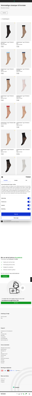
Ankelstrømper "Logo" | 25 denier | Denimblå (22, 70)
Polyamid (2, 362)
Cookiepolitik (3, 336)
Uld (1, 352)
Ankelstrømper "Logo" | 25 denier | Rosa (22, 123)
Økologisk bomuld (4, 353)
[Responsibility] (23, 394)
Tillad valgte (16, 217)
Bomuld (2, 356)
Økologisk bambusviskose (5, 347)
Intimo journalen (4, 316)
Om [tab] (26, 180)
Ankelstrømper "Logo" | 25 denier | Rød (8, 122)
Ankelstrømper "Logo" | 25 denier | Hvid (7, 150)
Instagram (2, 381)
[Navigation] (29, 394)
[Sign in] (19, 394)
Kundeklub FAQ (3, 334)
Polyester (2, 359)
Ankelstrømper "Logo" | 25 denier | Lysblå (7, 70)
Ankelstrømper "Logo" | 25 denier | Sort (22, 43)
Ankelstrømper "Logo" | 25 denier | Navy (7, 96)
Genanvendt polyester (5, 358)
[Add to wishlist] (14, 49)
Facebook (2, 380)
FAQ (1, 332)
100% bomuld (3, 355)
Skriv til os (16, 302)
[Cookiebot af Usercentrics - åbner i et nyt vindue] (26, 177)
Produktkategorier (5, 18)
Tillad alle (16, 214)
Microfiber (3, 361)
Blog (1, 318)
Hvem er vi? (3, 378)
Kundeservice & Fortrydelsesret (6, 331)
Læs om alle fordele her (14, 273)
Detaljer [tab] (16, 180)
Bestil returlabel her (4, 339)
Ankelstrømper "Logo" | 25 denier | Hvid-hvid (22, 96)
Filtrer (31, 279)
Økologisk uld (3, 350)
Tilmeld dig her (5, 276)
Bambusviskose (3, 349)
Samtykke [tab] (6, 180)
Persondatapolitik (4, 338)
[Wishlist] (21, 394)
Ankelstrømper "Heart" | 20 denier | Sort (23, 150)
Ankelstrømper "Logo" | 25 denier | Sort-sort (7, 43)
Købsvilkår (3, 335)
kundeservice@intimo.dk (10, 300)
